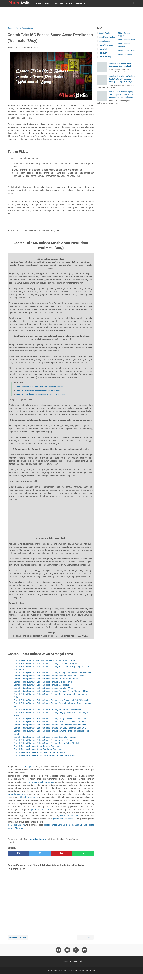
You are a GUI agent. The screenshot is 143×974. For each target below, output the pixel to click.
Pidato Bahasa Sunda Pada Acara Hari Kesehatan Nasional (40, 387)
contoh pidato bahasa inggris (40, 782)
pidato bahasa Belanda (76, 825)
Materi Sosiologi (105, 57)
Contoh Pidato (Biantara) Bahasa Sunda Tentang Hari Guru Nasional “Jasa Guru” (51, 728)
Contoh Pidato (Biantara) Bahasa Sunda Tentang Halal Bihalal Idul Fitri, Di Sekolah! (51, 700)
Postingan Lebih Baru (17, 937)
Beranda (64, 961)
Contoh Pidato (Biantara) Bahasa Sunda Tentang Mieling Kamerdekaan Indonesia (51, 721)
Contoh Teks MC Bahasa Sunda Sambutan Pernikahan (39, 749)
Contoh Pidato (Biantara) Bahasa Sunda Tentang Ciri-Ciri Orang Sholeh (46, 679)
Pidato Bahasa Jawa (126, 40)
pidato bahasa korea (63, 819)
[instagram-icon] (76, 950)
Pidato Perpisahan (125, 54)
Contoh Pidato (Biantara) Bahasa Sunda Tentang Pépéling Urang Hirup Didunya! (50, 675)
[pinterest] (61, 853)
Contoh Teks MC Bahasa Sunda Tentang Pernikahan (38, 746)
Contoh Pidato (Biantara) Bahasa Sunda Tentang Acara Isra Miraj (43, 688)
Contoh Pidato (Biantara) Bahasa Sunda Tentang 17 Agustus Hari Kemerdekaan (50, 718)
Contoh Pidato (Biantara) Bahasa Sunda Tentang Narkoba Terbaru (44, 740)
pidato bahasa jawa (17, 794)
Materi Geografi (63, 3)
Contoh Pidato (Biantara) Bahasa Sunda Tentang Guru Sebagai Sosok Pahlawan (50, 725)
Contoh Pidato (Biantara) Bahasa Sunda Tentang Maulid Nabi (42, 685)
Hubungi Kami (76, 961)
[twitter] (40, 853)
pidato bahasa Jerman (54, 825)
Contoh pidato (28, 766)
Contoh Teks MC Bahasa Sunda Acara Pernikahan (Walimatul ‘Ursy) (44, 755)
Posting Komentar (31, 47)
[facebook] (18, 853)
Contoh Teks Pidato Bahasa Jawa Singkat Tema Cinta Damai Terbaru (45, 660)
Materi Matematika (106, 45)
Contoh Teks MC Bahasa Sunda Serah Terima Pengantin (39, 752)
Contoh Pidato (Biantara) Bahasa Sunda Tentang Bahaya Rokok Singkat (46, 743)
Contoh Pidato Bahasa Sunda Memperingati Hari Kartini (38, 390)
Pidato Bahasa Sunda (126, 50)
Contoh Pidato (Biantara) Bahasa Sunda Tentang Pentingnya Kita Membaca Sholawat (53, 672)
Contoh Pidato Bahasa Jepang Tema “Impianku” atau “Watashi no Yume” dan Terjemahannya (122, 94)
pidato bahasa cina (16, 825)
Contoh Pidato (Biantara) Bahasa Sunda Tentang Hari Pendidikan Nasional (47, 709)
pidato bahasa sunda (28, 797)
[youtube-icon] (67, 950)
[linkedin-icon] (84, 950)
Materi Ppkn (103, 49)
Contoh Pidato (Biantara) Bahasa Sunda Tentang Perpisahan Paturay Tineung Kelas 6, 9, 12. (122, 79)
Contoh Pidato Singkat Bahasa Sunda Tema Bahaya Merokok (40, 394)
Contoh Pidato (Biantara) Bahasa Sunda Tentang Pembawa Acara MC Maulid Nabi (51, 691)
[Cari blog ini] (133, 3)
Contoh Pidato (42, 3)
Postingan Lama (85, 937)
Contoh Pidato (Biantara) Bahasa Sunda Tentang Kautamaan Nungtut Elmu (48, 663)
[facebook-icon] (58, 950)
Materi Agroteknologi (107, 37)
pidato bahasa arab (40, 809)
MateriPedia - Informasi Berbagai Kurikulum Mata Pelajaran (74, 970)
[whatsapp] (83, 853)
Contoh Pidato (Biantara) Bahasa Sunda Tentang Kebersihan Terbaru (45, 737)
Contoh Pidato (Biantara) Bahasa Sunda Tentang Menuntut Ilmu (43, 682)
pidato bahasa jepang (70, 815)
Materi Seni (82, 3)
